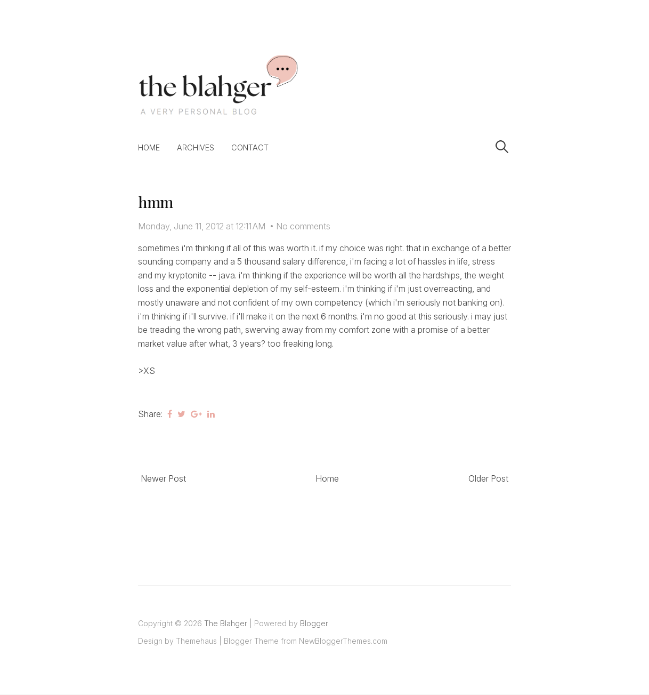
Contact (250, 147)
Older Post (488, 478)
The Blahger (225, 623)
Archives (195, 147)
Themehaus (196, 640)
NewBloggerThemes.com (343, 640)
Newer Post (163, 478)
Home (149, 147)
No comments (303, 226)
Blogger (314, 623)
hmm (155, 202)
